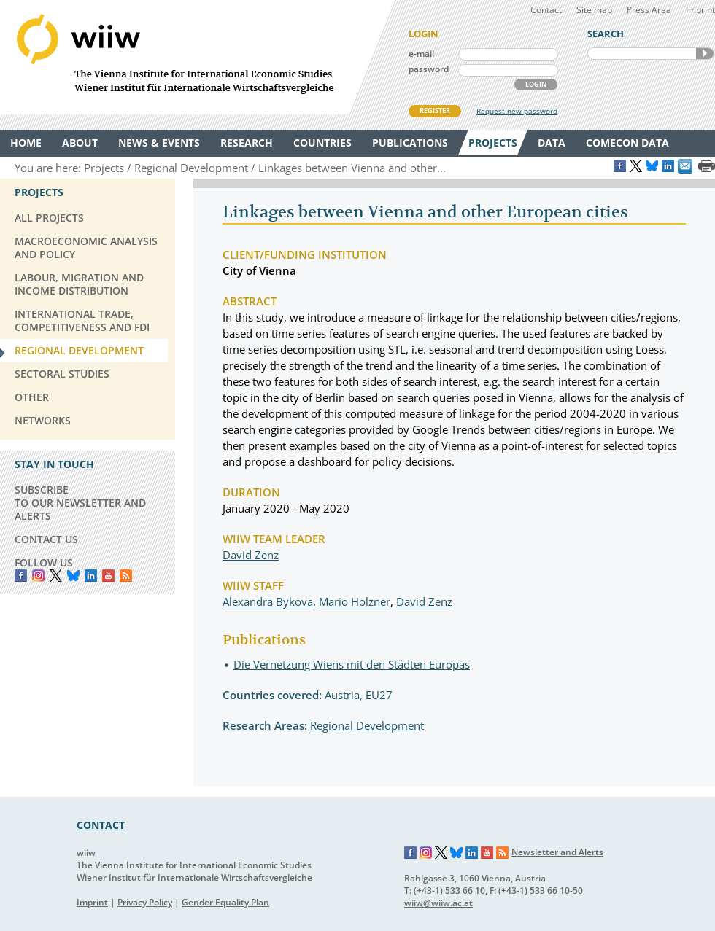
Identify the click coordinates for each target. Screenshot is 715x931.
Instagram (426, 853)
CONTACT (101, 825)
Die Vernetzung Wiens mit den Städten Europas (351, 664)
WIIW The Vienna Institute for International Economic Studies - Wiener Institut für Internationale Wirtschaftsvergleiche (197, 57)
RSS (126, 575)
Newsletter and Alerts (557, 852)
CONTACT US (46, 539)
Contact (546, 10)
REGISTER (435, 110)
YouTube (108, 575)
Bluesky (73, 575)
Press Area (649, 10)
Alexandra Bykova (268, 601)
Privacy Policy (144, 902)
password (429, 69)
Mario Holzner (354, 601)
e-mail (421, 53)
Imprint (700, 10)
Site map (594, 10)
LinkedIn (91, 575)
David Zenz (251, 555)
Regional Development (367, 725)
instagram (38, 575)
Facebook (21, 575)
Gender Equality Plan (225, 902)
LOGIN (535, 84)
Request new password (516, 111)
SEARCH (705, 53)
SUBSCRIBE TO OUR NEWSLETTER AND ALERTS (80, 503)
